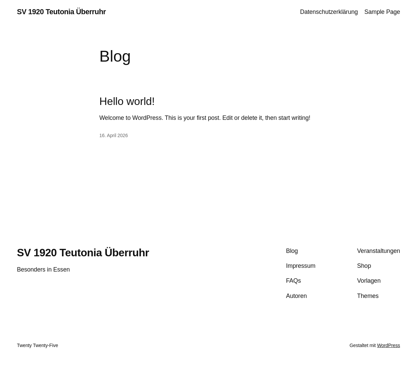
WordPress (388, 345)
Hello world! (127, 101)
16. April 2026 (114, 135)
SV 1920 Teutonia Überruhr (61, 11)
